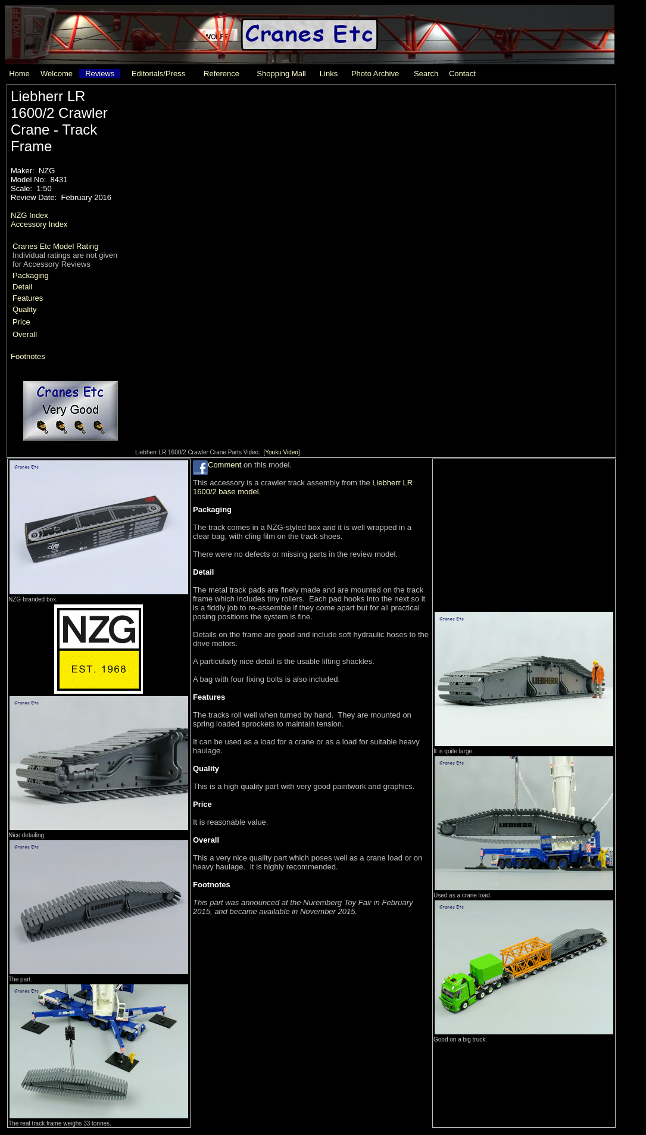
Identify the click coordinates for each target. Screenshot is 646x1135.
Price (21, 321)
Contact (462, 73)
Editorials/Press (158, 73)
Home (19, 73)
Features (28, 298)
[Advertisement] (522, 534)
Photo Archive (375, 73)
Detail (22, 286)
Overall (25, 334)
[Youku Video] (281, 452)
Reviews (99, 73)
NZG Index (29, 215)
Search (426, 73)
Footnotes (28, 356)
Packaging (31, 275)
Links (329, 73)
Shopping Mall (281, 73)
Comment (224, 464)
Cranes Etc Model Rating (56, 246)
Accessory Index (39, 224)
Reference (221, 73)
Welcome (56, 73)
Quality (24, 309)
